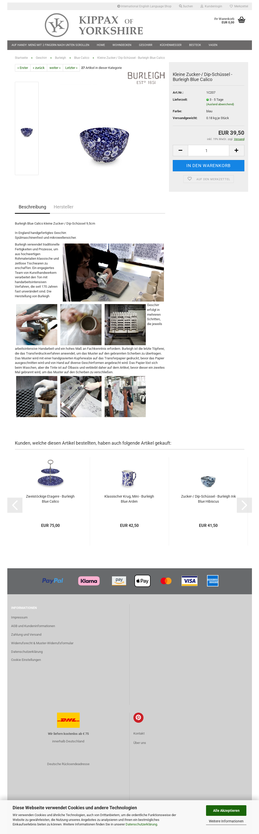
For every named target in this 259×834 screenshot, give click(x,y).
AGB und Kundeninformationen (33, 626)
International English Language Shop (144, 6)
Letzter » (71, 68)
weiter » (55, 68)
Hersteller (63, 206)
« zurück (39, 68)
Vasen (213, 45)
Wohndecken (121, 45)
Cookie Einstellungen (26, 660)
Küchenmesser (171, 45)
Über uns (139, 743)
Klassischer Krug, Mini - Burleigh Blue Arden (129, 498)
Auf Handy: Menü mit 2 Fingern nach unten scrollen (50, 45)
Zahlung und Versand (26, 634)
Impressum (19, 617)
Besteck (195, 45)
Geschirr (145, 45)
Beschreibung (32, 206)
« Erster (22, 68)
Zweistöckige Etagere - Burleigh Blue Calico (50, 498)
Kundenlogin (211, 6)
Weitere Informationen (226, 821)
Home (101, 45)
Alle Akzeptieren (226, 811)
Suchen (186, 6)
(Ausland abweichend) (220, 104)
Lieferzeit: (180, 99)
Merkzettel (239, 6)
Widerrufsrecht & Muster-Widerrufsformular (42, 643)
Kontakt (139, 733)
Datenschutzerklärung (141, 824)
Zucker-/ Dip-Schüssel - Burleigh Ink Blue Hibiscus (208, 498)
